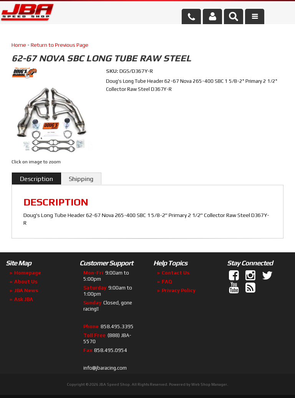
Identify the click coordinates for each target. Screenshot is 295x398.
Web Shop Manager (209, 384)
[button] (233, 16)
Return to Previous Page (59, 45)
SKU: (112, 71)
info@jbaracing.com (105, 368)
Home (19, 45)
